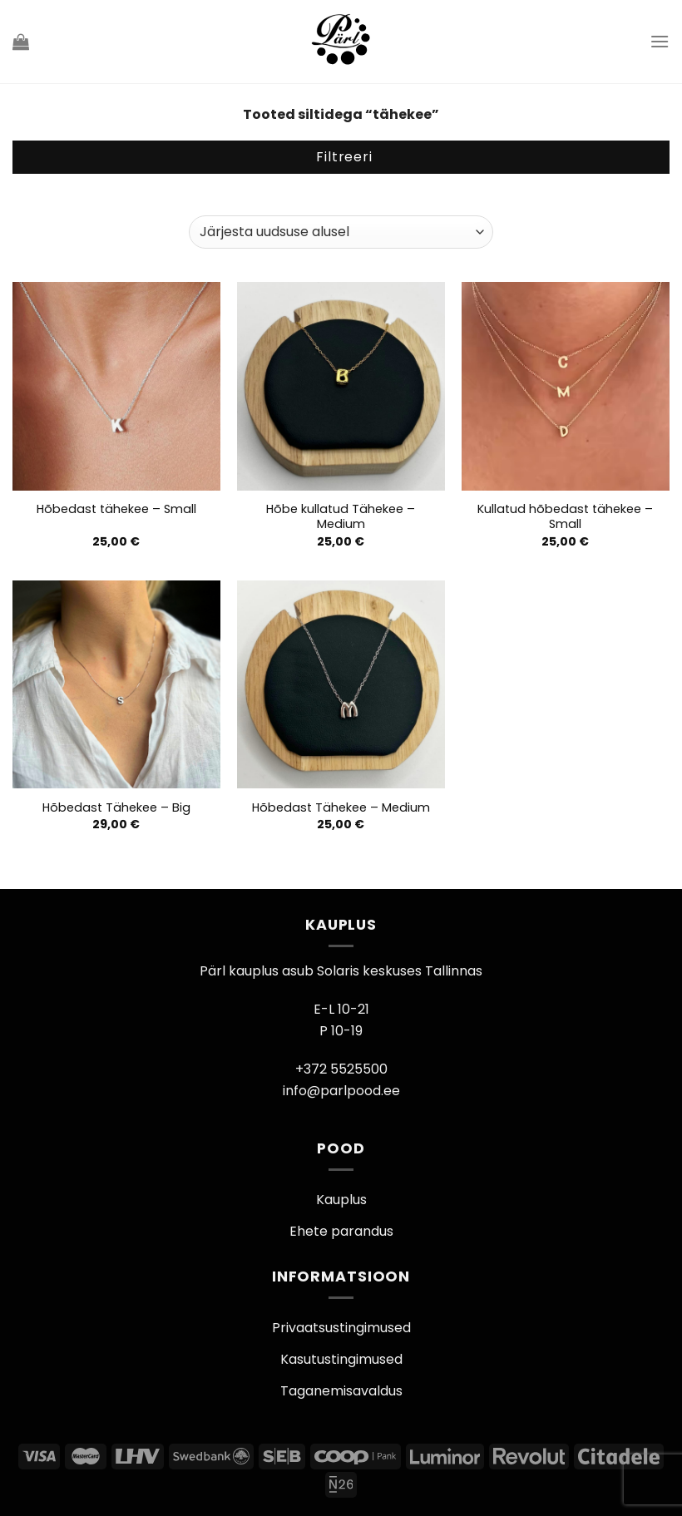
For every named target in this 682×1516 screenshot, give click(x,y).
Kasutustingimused (341, 1359)
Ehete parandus (341, 1231)
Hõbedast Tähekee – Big (116, 808)
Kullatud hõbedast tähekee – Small (565, 516)
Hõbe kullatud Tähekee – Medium (340, 516)
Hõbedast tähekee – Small (116, 509)
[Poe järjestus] (341, 232)
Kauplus (341, 1199)
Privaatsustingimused (341, 1327)
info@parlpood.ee (341, 1090)
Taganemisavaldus (341, 1390)
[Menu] (660, 41)
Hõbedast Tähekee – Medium (341, 808)
